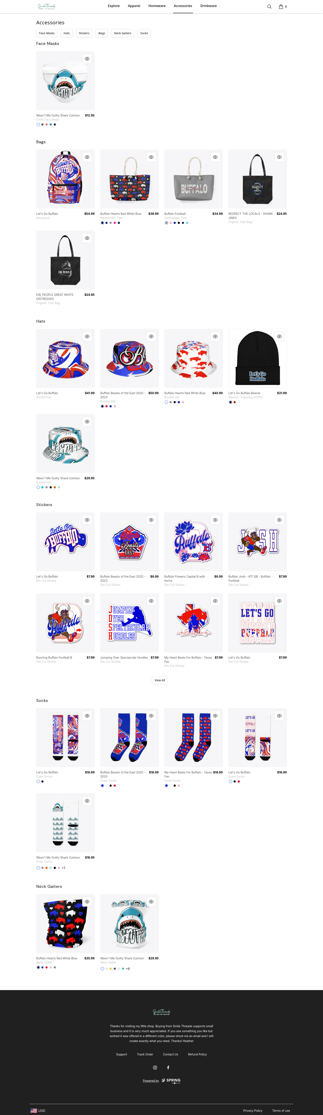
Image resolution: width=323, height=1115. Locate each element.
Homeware (156, 6)
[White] (119, 406)
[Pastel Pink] (170, 223)
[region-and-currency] (37, 1110)
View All (160, 680)
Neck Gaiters (122, 33)
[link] (65, 81)
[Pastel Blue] (187, 223)
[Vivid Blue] (42, 487)
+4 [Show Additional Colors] (128, 968)
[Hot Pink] (115, 223)
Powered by (161, 1081)
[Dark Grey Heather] (115, 968)
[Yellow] (110, 968)
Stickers (84, 33)
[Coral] (46, 124)
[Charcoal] (42, 124)
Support (121, 1054)
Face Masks (47, 33)
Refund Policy (197, 1054)
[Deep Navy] (119, 223)
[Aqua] (123, 968)
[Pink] (50, 967)
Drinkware (208, 6)
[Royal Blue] (106, 223)
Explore (114, 6)
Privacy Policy (252, 1110)
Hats (67, 33)
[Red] (106, 406)
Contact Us (170, 1054)
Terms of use (281, 1110)
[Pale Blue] (106, 968)
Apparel (134, 6)
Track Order (145, 1054)
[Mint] (59, 487)
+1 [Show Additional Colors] (64, 868)
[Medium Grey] (110, 223)
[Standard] (38, 124)
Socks (144, 33)
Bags (101, 33)
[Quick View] (87, 59)
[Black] (55, 124)
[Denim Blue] (50, 124)
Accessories (183, 6)
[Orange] (55, 487)
